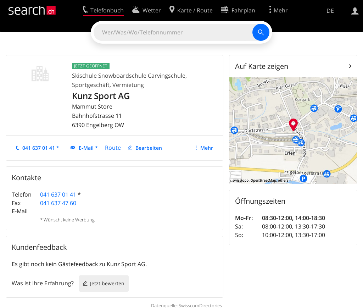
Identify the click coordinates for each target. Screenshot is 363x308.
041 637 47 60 (58, 203)
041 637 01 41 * (40, 147)
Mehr (206, 147)
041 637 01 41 (58, 194)
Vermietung (128, 85)
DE (330, 11)
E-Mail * (88, 147)
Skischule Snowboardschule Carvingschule (128, 75)
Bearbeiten (148, 147)
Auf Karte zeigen (261, 66)
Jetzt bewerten (107, 283)
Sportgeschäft (91, 85)
